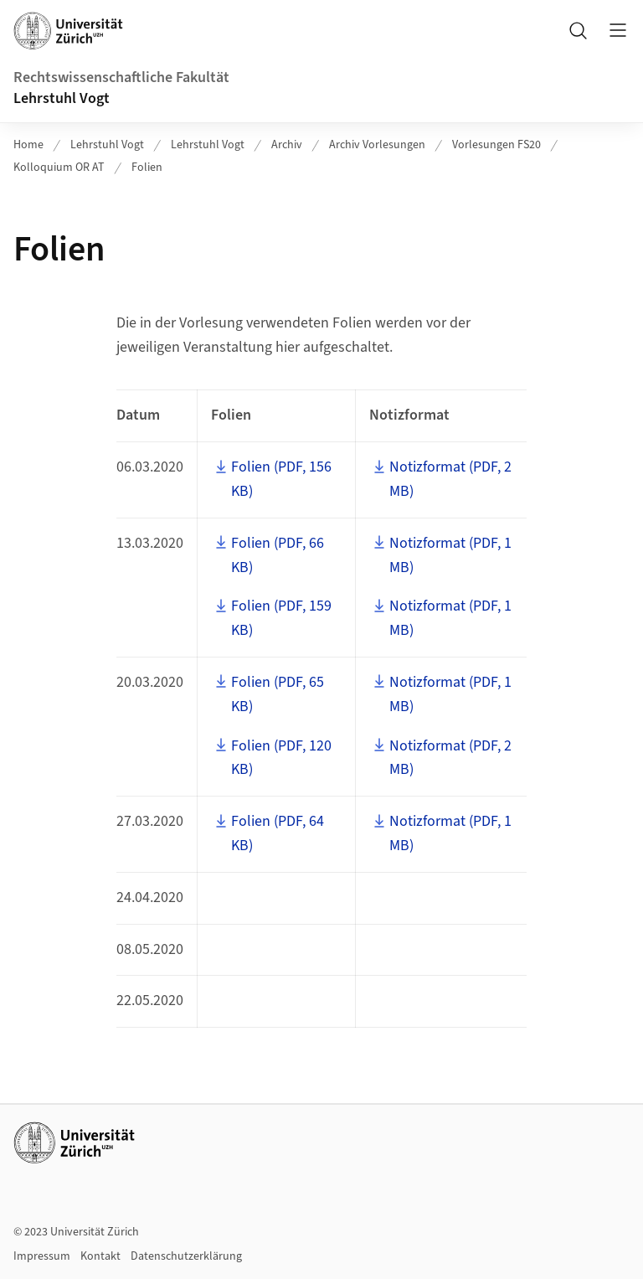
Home (28, 145)
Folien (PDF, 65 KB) (277, 694)
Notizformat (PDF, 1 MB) (450, 555)
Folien (146, 167)
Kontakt (100, 1256)
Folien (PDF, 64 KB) (277, 833)
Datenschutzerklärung (186, 1256)
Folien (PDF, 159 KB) (281, 618)
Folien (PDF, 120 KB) (281, 758)
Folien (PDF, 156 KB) (281, 479)
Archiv (286, 145)
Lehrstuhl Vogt (61, 98)
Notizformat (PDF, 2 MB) (450, 479)
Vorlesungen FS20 (496, 145)
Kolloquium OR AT (59, 167)
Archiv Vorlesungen (377, 145)
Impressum (41, 1256)
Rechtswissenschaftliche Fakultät (121, 77)
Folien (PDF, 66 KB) (277, 555)
